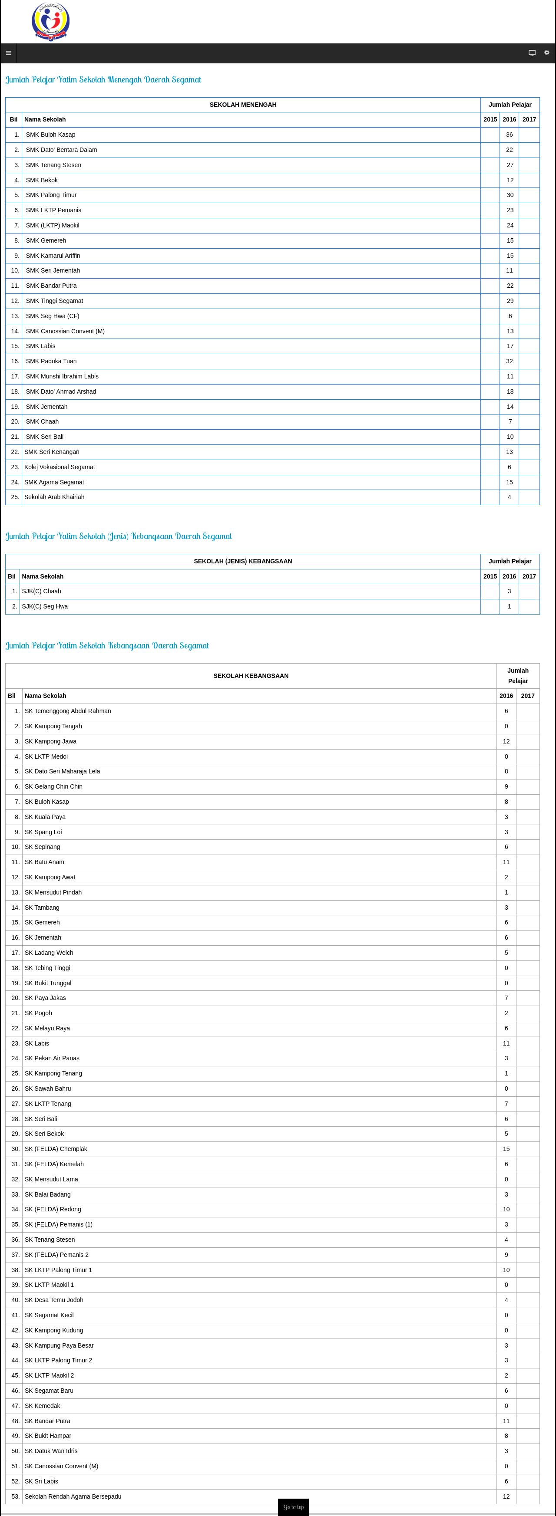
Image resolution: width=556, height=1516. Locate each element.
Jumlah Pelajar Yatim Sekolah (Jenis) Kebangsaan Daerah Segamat (118, 535)
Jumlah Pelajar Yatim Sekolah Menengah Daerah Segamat (103, 79)
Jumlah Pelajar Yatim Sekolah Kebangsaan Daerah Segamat (107, 645)
